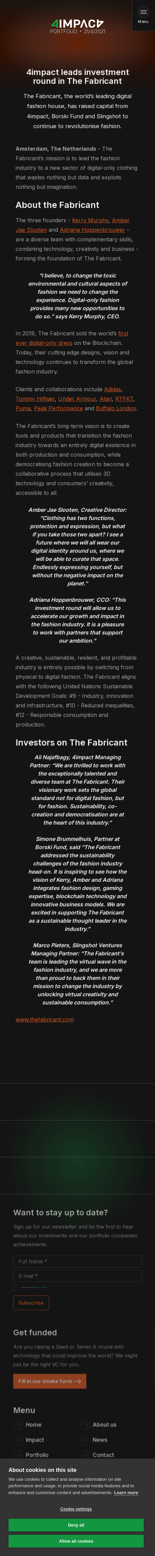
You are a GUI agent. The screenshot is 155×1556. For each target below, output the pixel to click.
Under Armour (77, 399)
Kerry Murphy (90, 221)
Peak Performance (58, 409)
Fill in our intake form (46, 1380)
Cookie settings (76, 1509)
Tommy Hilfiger (35, 399)
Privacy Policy (42, 1286)
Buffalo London (116, 409)
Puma (23, 409)
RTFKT (124, 399)
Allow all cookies (76, 1541)
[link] (50, 1380)
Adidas (112, 390)
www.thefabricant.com (45, 1017)
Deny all (76, 1525)
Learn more (126, 1492)
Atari (106, 399)
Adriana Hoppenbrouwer (92, 231)
